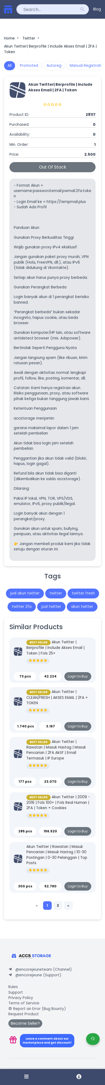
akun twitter (82, 606)
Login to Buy (78, 676)
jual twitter (51, 606)
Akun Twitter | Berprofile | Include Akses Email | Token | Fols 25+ (55, 648)
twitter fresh (83, 593)
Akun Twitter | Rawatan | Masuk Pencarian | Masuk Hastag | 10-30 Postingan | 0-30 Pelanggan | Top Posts (56, 854)
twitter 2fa (22, 606)
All (10, 65)
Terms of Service (23, 1003)
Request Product (23, 1014)
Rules (13, 986)
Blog (97, 9)
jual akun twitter (25, 593)
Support (15, 992)
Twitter (31, 38)
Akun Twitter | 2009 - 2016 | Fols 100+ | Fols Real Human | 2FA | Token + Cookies (58, 802)
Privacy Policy (20, 997)
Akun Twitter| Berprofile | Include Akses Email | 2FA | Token (50, 49)
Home (12, 38)
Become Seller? (25, 1023)
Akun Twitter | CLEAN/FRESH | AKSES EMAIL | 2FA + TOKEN (57, 697)
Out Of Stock (52, 167)
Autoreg (54, 65)
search (82, 9)
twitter (56, 593)
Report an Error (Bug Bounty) (37, 1008)
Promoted (29, 65)
